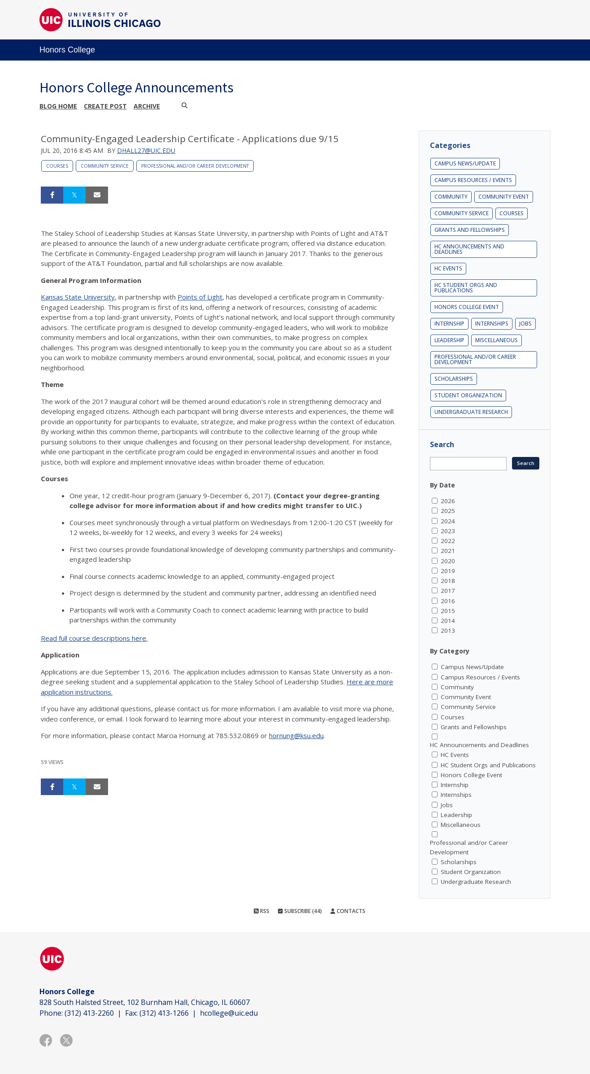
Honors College (67, 49)
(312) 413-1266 (164, 1013)
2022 (448, 541)
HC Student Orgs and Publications (465, 287)
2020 (448, 561)
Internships (491, 323)
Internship (449, 323)
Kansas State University (78, 296)
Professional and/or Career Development (195, 166)
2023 (448, 531)
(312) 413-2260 (89, 1013)
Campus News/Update (465, 163)
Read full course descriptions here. (94, 638)
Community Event (503, 196)
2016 (448, 601)
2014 (448, 621)
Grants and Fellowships (469, 230)
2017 (448, 591)
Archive (147, 106)
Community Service (105, 166)
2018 (448, 581)
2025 (448, 511)
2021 (448, 551)
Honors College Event (466, 307)
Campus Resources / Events (473, 180)
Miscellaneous (496, 340)
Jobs (525, 323)
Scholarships (453, 379)
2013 (448, 630)
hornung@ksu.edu (296, 735)
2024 (448, 521)
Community (451, 196)
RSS (261, 911)
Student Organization (468, 395)
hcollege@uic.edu (229, 1013)
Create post (105, 106)
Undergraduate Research (471, 412)
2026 (448, 501)
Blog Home (58, 106)
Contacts (347, 911)
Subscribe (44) (300, 911)
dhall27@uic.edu (146, 150)
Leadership (449, 340)
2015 (448, 611)
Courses (57, 166)
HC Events (448, 268)
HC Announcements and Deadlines (469, 249)
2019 (448, 571)
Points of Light (200, 296)
